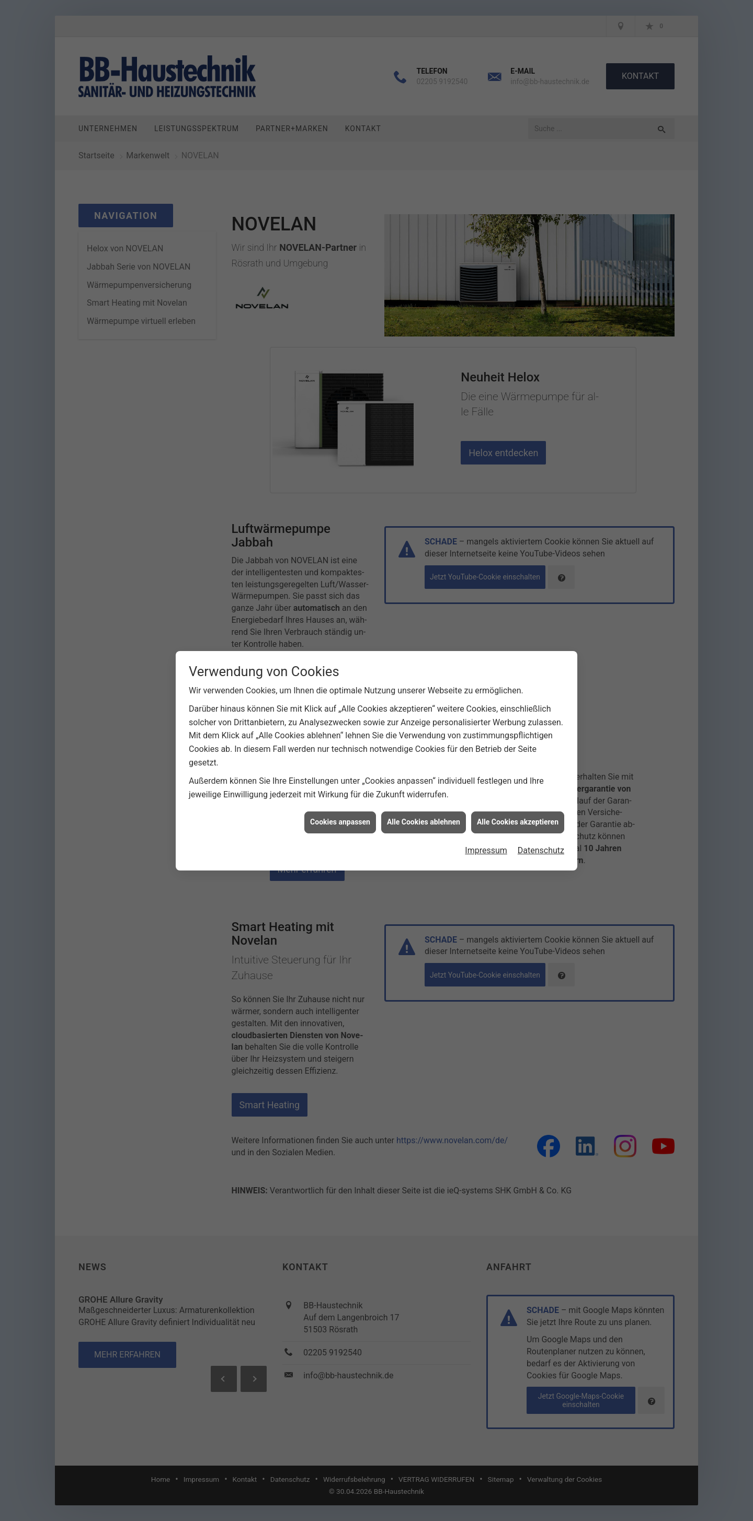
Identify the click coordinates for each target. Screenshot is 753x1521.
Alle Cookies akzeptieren (517, 779)
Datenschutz (541, 807)
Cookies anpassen (340, 779)
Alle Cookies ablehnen (423, 779)
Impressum (486, 807)
